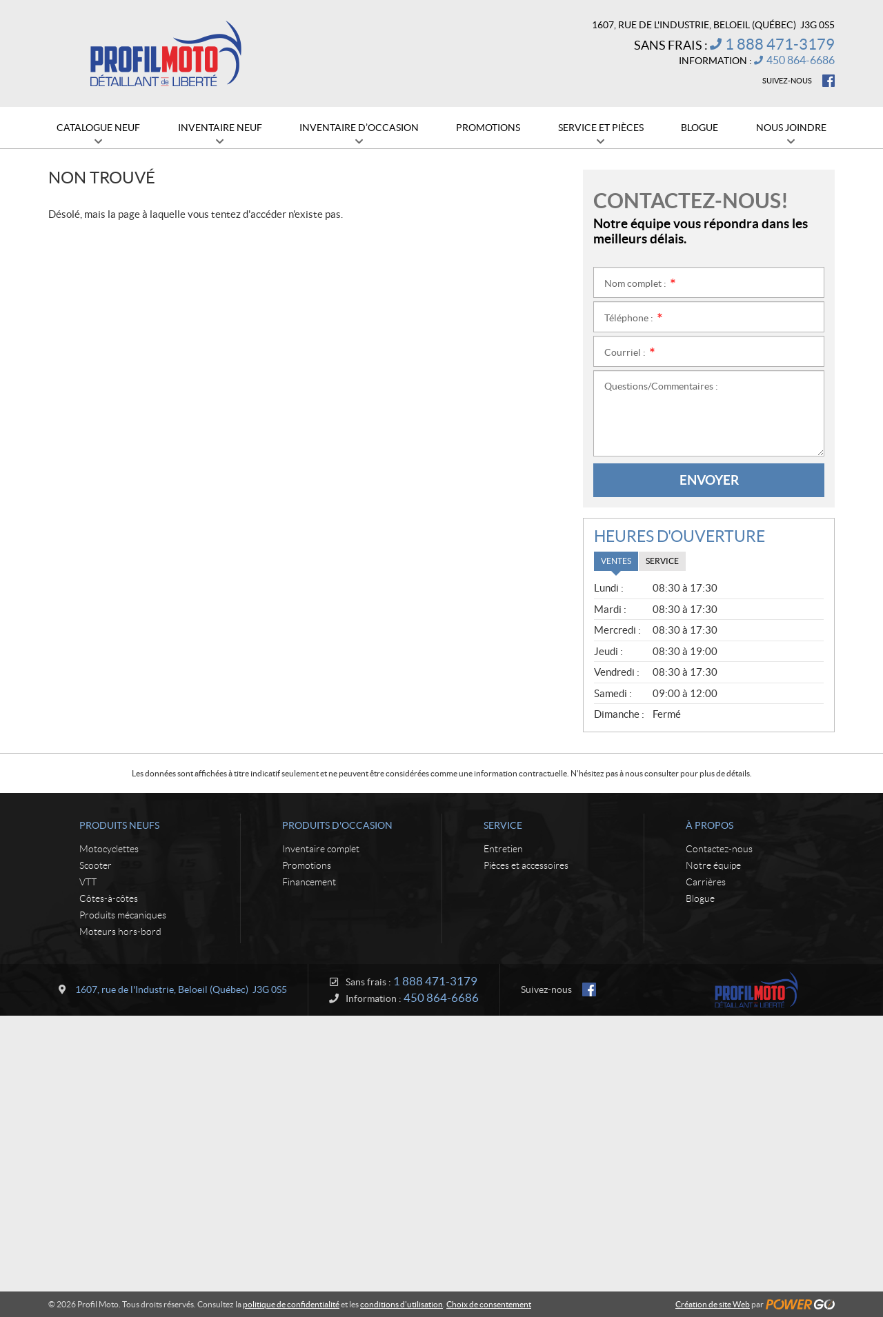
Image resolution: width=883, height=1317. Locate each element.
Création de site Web (712, 1304)
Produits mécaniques (122, 915)
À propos (709, 825)
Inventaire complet (320, 848)
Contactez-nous (719, 848)
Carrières (706, 881)
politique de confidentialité (291, 1304)
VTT (88, 881)
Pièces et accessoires (526, 865)
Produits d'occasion (337, 825)
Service (503, 825)
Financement (309, 881)
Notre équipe (713, 865)
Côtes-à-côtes (108, 898)
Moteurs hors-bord (120, 931)
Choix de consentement (488, 1304)
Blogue (700, 898)
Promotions (306, 865)
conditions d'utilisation (401, 1304)
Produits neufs (119, 825)
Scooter (95, 865)
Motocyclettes (109, 848)
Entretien (503, 848)
